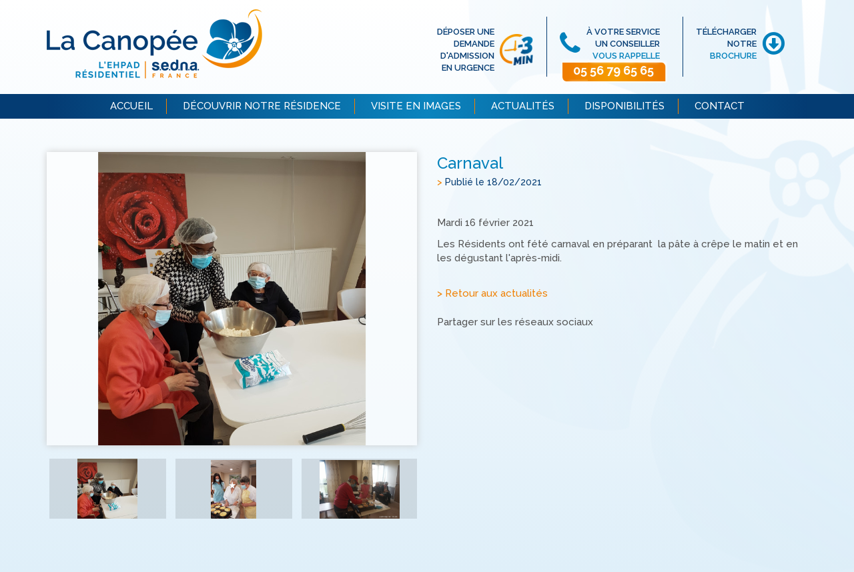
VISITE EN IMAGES (416, 106)
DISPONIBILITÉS (624, 106)
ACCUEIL (131, 106)
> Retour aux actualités (492, 293)
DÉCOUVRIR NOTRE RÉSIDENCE (262, 106)
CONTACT (720, 106)
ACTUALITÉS (522, 106)
